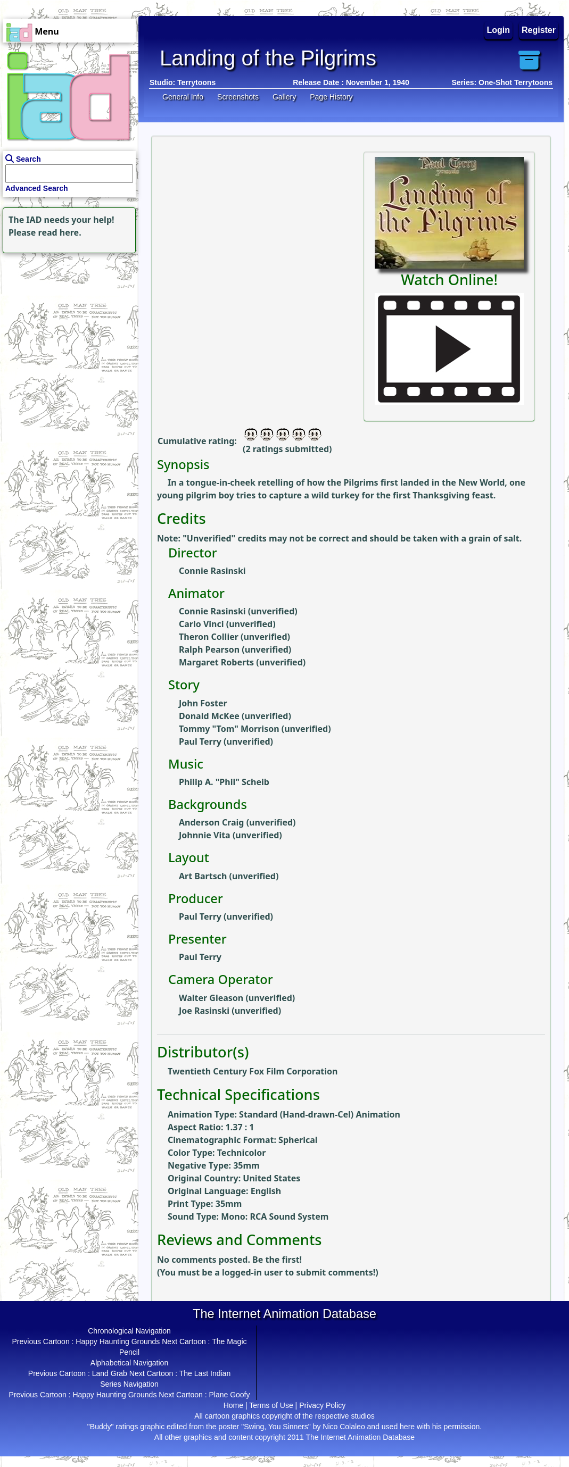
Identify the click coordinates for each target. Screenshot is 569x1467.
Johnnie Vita (204, 835)
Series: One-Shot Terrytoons (501, 82)
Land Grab (109, 1373)
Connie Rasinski (212, 571)
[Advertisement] (66, 322)
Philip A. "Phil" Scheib (224, 782)
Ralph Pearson (209, 649)
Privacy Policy (322, 1405)
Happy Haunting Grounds (118, 1341)
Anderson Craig (211, 822)
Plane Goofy (229, 1394)
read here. (59, 232)
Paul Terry (200, 741)
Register (539, 30)
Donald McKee (209, 716)
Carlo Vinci (201, 624)
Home (233, 1405)
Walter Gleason (211, 998)
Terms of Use (271, 1405)
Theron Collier (208, 637)
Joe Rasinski (204, 1010)
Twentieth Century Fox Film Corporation (252, 1071)
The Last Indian (205, 1373)
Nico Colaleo (344, 1426)
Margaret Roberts (216, 662)
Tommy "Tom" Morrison (229, 729)
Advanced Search (36, 188)
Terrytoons (196, 82)
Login (498, 30)
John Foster (203, 703)
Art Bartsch (203, 876)
